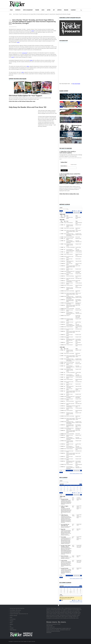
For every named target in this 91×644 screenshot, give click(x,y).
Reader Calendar (13, 615)
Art (54, 10)
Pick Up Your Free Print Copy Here (17, 608)
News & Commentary (28, 10)
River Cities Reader (76, 83)
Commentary (12, 619)
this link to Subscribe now (71, 194)
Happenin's (17, 10)
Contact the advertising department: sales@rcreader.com (58, 628)
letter (28, 66)
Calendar (73, 10)
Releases (66, 10)
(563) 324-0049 (49, 625)
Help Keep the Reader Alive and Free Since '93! (27, 107)
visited (31, 60)
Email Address (64, 166)
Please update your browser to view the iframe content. (70, 208)
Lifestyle (59, 10)
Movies (48, 10)
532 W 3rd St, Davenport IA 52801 (53, 624)
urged (32, 30)
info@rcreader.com (50, 627)
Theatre (37, 10)
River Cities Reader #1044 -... (65, 83)
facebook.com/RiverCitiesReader (53, 631)
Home (11, 10)
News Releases (13, 629)
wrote (18, 42)
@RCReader (48, 632)
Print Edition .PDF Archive (15, 610)
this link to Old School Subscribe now (23, 101)
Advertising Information (15, 612)
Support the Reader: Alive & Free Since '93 (19, 613)
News (11, 617)
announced (24, 52)
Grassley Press (13, 26)
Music (43, 10)
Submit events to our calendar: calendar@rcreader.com (58, 629)
